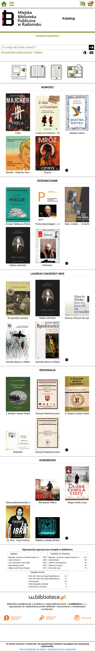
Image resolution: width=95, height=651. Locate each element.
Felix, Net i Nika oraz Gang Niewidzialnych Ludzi (46, 576)
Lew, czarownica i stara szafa (19, 563)
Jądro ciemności (14, 560)
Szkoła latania (54, 560)
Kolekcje (38, 52)
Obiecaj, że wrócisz (56, 565)
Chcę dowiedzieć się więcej (32, 649)
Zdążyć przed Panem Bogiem (19, 568)
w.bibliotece (77, 604)
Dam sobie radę (54, 568)
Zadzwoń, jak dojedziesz (58, 563)
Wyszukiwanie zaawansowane (16, 52)
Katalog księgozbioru (47, 36)
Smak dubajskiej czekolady (38, 584)
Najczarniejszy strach (16, 565)
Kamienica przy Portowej (38, 587)
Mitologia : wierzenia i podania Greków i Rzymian (26, 557)
